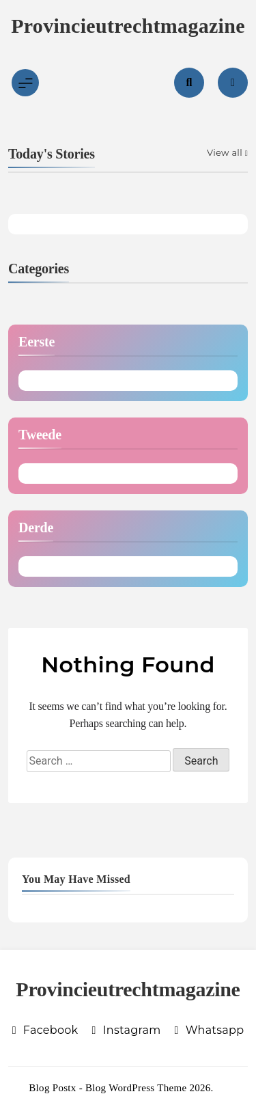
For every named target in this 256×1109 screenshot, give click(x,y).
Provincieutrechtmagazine (128, 25)
